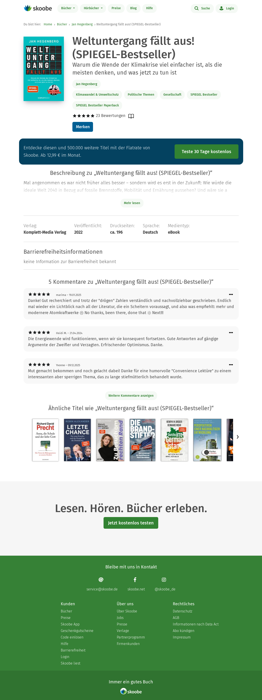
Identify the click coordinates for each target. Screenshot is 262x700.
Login (226, 8)
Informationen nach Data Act (196, 624)
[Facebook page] (136, 584)
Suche (202, 8)
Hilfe (149, 8)
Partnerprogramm (131, 637)
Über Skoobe (127, 611)
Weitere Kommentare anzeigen (131, 396)
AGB (176, 618)
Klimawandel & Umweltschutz (97, 95)
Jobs (120, 618)
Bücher (66, 8)
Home (48, 24)
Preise (116, 8)
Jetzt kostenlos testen (131, 523)
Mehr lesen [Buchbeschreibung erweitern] (132, 203)
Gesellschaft (172, 95)
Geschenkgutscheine (77, 631)
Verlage (123, 631)
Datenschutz (182, 611)
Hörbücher (92, 8)
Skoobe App (70, 624)
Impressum (182, 637)
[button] (238, 437)
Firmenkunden (128, 644)
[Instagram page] (165, 584)
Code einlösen (72, 637)
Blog (133, 8)
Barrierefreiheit (73, 650)
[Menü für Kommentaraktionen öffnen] (231, 295)
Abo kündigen (183, 631)
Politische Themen (141, 95)
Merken (83, 126)
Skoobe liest (70, 663)
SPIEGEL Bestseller (204, 95)
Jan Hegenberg (82, 24)
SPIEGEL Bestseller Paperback (97, 105)
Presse (122, 624)
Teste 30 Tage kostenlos (206, 151)
